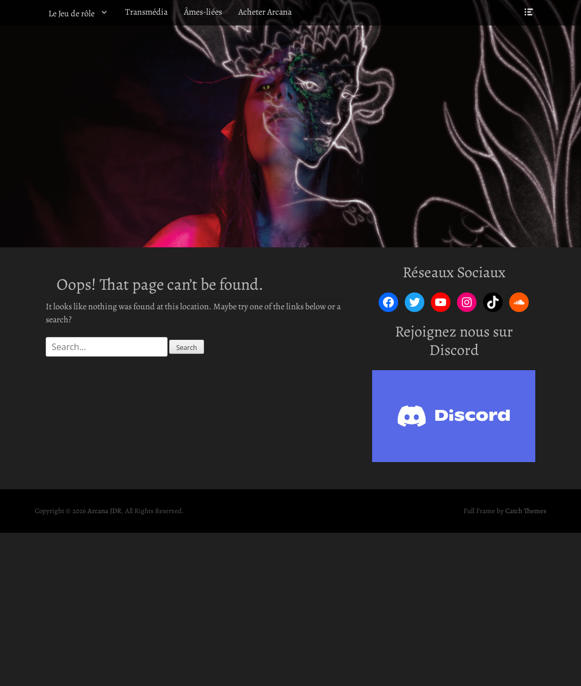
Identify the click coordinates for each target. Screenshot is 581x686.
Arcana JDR (104, 510)
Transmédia (146, 12)
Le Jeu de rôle (71, 14)
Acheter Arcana (265, 12)
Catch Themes (525, 510)
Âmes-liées (203, 12)
